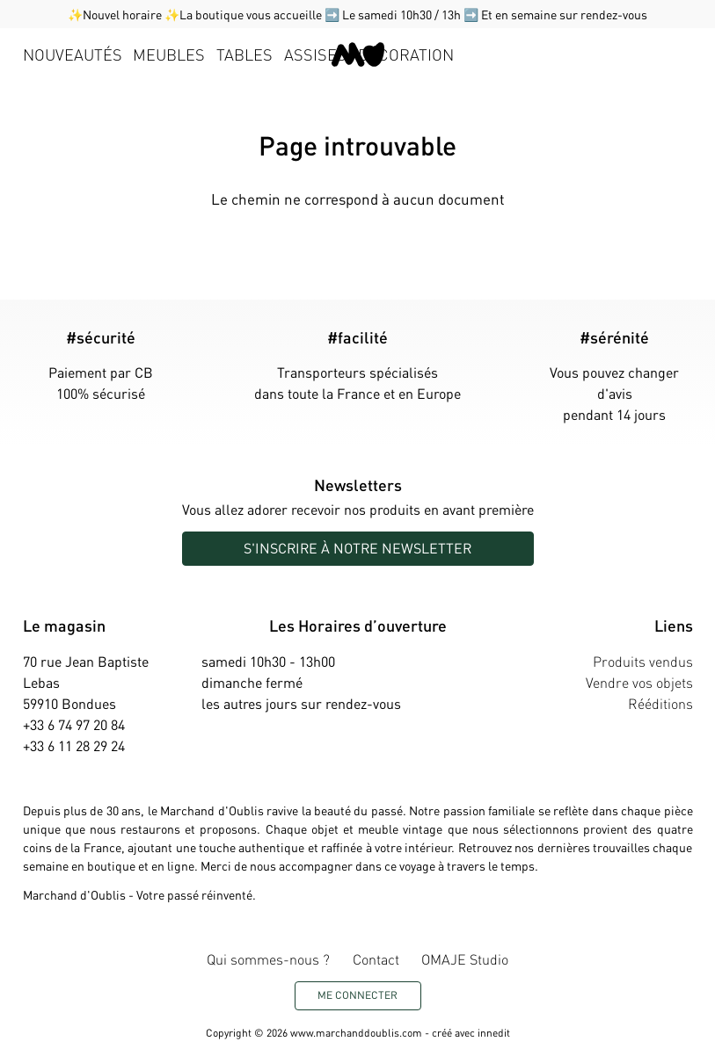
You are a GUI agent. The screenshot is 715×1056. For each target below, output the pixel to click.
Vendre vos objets (639, 682)
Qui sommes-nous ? (268, 959)
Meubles (169, 54)
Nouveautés (72, 54)
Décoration (406, 54)
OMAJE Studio (464, 959)
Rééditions (660, 703)
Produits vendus (643, 661)
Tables (244, 54)
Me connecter (357, 995)
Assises (315, 54)
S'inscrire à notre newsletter (357, 548)
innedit (494, 1032)
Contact (376, 959)
